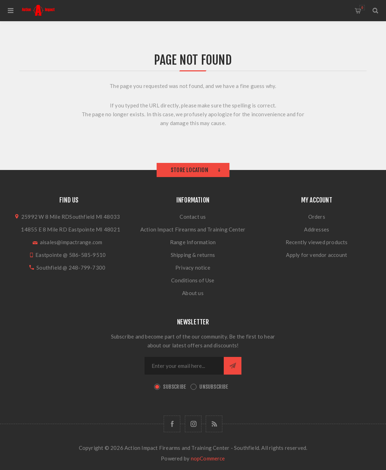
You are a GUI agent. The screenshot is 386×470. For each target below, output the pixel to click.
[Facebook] (172, 424)
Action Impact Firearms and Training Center (192, 229)
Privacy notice (192, 267)
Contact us (193, 216)
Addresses (316, 229)
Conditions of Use (192, 280)
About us (193, 293)
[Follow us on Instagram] (193, 424)
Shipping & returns (193, 255)
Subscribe (174, 386)
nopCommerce (208, 458)
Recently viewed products (317, 242)
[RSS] (214, 424)
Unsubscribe (213, 386)
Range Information (193, 242)
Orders (316, 216)
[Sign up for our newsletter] (184, 366)
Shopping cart (362, 7)
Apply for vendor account (316, 255)
